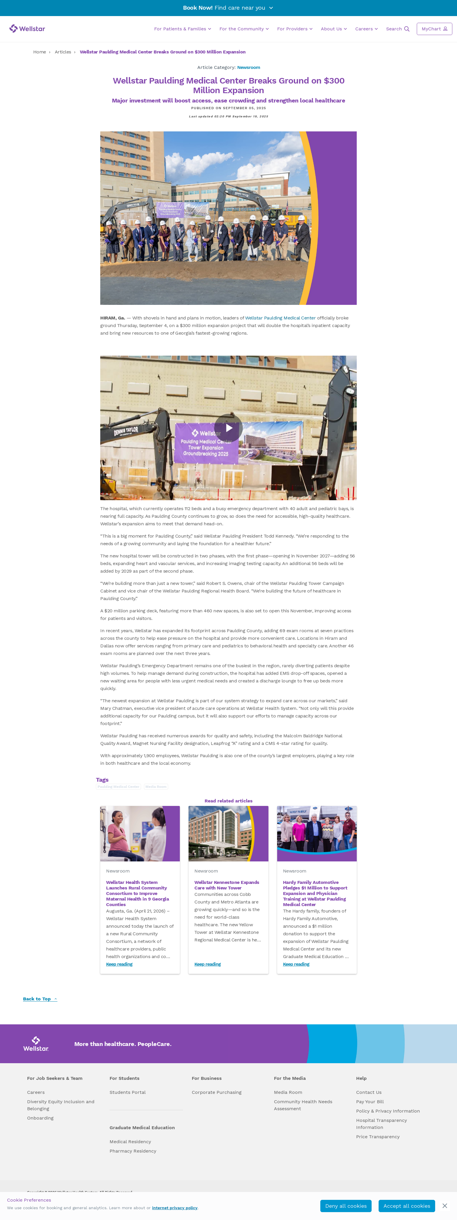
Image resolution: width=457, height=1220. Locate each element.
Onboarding (40, 1118)
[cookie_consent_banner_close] (445, 1206)
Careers (366, 29)
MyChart (434, 29)
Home (39, 52)
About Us (334, 29)
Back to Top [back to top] (40, 999)
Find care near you (228, 7)
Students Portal (128, 1092)
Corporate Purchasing (217, 1092)
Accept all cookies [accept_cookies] (407, 1206)
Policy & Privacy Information (388, 1111)
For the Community (244, 29)
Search (397, 29)
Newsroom (248, 67)
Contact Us (369, 1092)
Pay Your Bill (370, 1101)
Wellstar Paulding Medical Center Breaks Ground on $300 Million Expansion (163, 52)
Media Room (288, 1092)
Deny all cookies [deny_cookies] (346, 1206)
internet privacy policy (175, 1207)
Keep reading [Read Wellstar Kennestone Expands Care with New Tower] (207, 964)
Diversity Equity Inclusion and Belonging (60, 1105)
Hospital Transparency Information (381, 1124)
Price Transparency (378, 1136)
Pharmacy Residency (133, 1151)
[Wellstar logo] (27, 28)
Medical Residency (130, 1141)
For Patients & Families (182, 29)
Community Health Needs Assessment (303, 1105)
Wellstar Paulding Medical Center (280, 318)
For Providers (294, 29)
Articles (63, 52)
